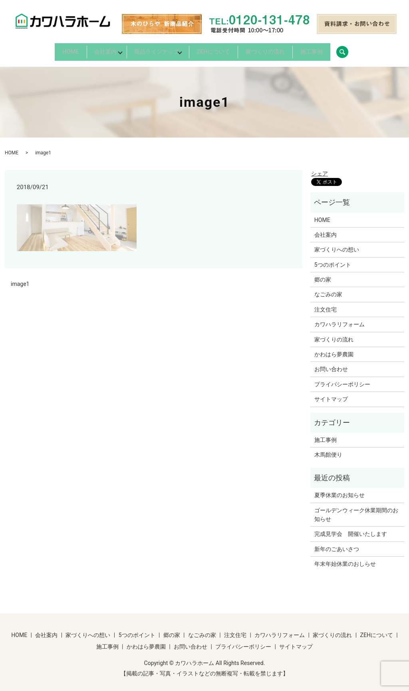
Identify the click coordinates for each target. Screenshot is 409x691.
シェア (319, 169)
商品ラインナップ (151, 49)
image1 (20, 279)
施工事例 (341, 49)
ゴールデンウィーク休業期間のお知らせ (356, 509)
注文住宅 (325, 305)
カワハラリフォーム (339, 319)
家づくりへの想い (336, 245)
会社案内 (85, 49)
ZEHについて (222, 49)
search (383, 49)
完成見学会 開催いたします (350, 529)
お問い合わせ (331, 364)
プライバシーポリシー (342, 379)
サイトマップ (331, 394)
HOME (40, 49)
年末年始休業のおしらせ (345, 559)
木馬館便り (328, 450)
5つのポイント (332, 259)
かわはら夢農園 (333, 349)
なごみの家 (328, 289)
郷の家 (322, 275)
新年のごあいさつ (336, 544)
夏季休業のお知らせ (339, 490)
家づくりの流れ (285, 49)
